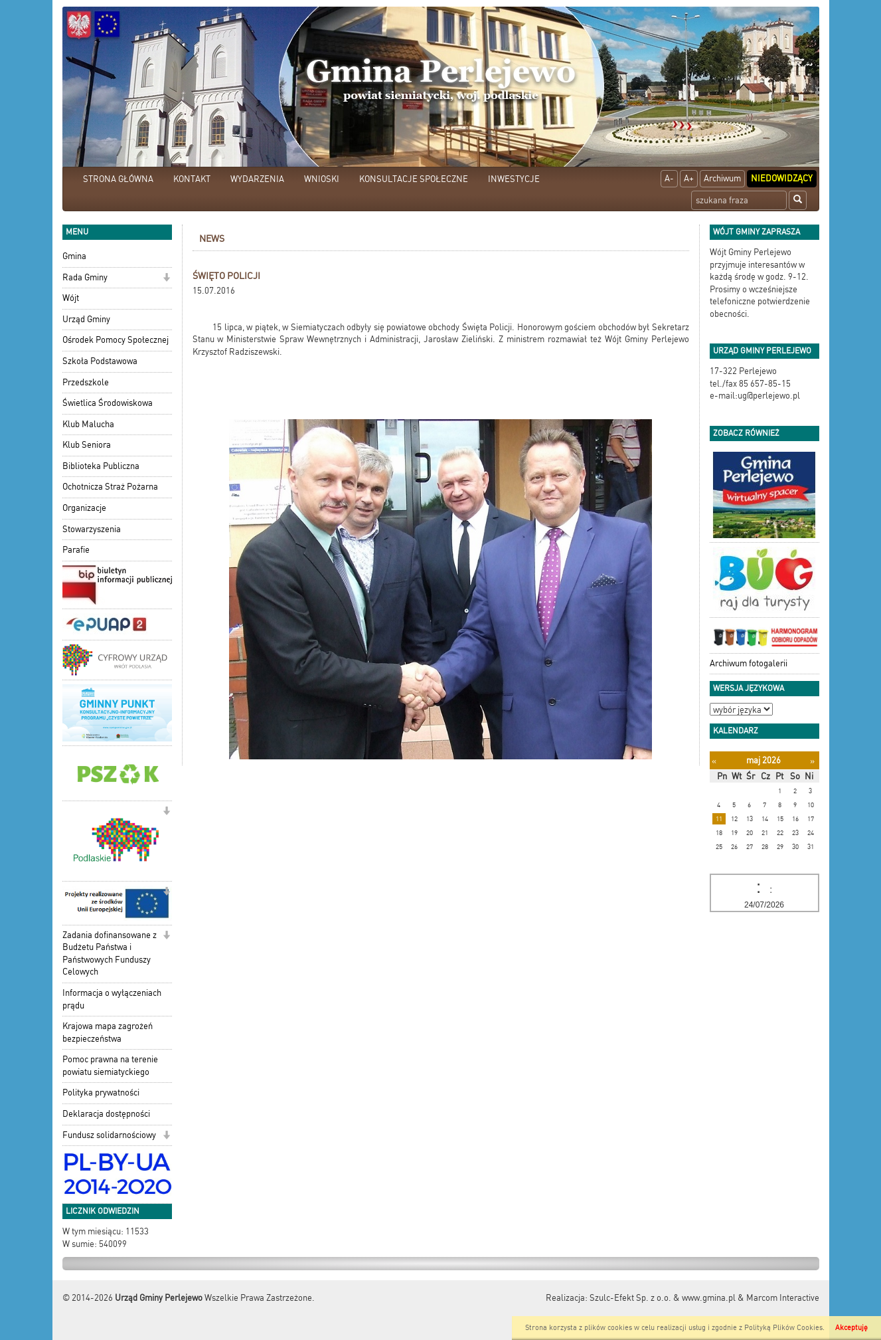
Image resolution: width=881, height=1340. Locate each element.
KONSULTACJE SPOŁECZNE (413, 179)
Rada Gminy (85, 277)
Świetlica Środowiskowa (107, 403)
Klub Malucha (88, 424)
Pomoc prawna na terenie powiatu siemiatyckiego (110, 1065)
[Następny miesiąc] (812, 761)
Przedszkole (85, 382)
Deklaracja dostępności (106, 1114)
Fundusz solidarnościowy (109, 1135)
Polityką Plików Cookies (783, 1327)
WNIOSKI (321, 179)
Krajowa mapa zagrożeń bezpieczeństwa (107, 1032)
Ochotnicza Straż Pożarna (110, 487)
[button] (166, 279)
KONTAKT (191, 179)
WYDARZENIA (257, 179)
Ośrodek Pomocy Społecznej (115, 340)
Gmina (74, 256)
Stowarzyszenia (91, 529)
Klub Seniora (86, 445)
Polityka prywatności (100, 1093)
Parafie (76, 550)
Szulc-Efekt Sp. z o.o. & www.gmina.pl (663, 1298)
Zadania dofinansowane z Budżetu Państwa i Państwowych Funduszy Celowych (109, 953)
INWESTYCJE (514, 179)
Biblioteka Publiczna (100, 466)
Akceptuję (851, 1327)
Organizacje (84, 508)
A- (669, 178)
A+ (689, 178)
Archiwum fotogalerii (748, 663)
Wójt (70, 298)
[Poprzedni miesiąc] (714, 761)
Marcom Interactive (782, 1298)
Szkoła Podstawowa (99, 361)
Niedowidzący (782, 178)
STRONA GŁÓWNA (118, 179)
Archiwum (722, 178)
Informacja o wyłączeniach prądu (111, 999)
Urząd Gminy (86, 319)
